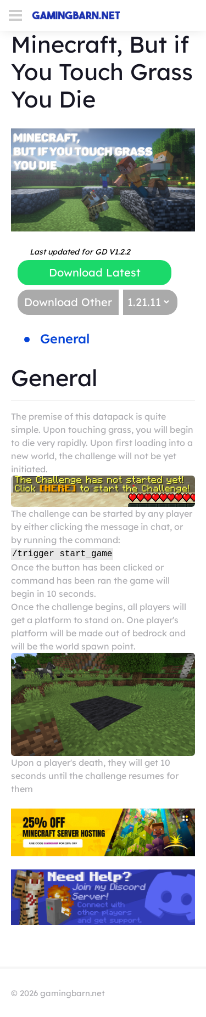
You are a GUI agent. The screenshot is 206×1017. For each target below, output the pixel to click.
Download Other (68, 302)
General (65, 338)
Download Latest (95, 272)
